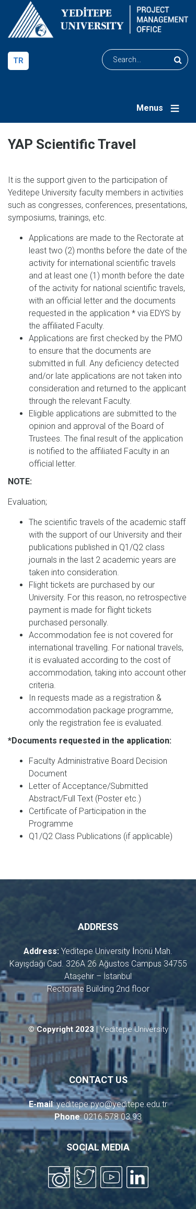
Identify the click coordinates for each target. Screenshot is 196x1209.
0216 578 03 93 (113, 1117)
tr (18, 60)
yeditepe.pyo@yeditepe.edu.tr (111, 1104)
